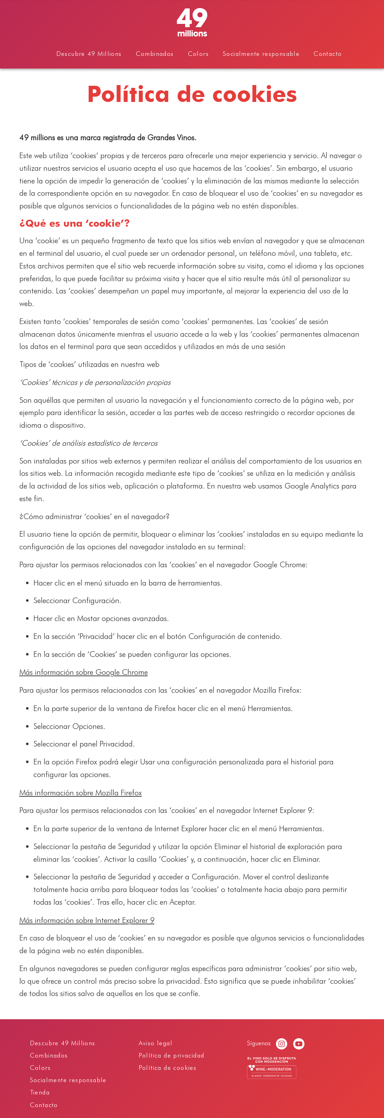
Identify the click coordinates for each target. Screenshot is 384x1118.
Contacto (328, 53)
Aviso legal (155, 1043)
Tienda (40, 1092)
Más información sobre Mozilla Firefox (80, 792)
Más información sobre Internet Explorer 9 (87, 920)
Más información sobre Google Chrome (83, 672)
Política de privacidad (171, 1055)
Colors (198, 53)
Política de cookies (168, 1067)
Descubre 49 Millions (89, 53)
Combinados (155, 53)
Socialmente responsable (261, 53)
